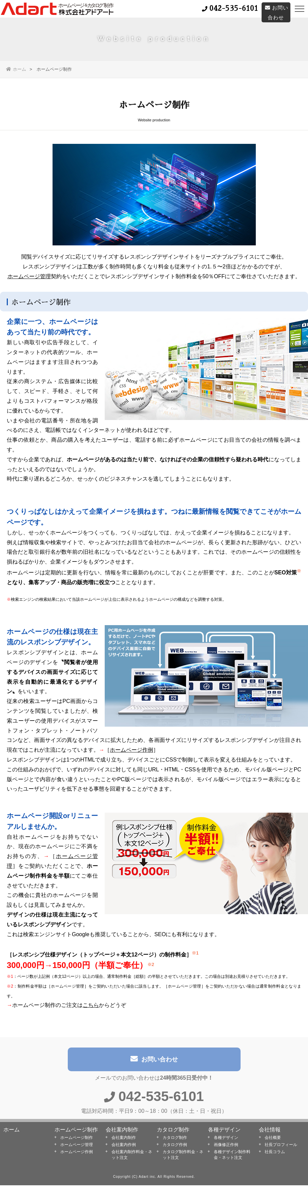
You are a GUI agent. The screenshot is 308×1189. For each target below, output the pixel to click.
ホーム (16, 69)
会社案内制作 (122, 1133)
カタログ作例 (175, 1148)
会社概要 (273, 1141)
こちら (91, 1007)
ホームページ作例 (131, 752)
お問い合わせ (154, 1063)
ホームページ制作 (76, 1133)
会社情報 (270, 1133)
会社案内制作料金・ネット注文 (131, 1158)
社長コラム (275, 1155)
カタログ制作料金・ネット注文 (183, 1158)
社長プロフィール (281, 1148)
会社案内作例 (123, 1148)
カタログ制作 (173, 1133)
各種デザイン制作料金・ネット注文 (232, 1158)
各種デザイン (224, 1133)
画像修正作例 (226, 1148)
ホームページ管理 (29, 278)
